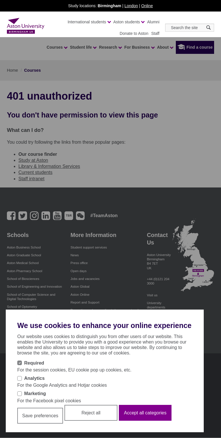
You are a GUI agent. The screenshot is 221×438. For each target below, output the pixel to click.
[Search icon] (208, 27)
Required (34, 363)
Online (147, 5)
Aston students (128, 22)
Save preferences (40, 415)
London (131, 5)
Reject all (90, 412)
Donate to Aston (134, 33)
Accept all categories (145, 412)
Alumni (153, 22)
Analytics (34, 378)
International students (89, 22)
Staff (155, 33)
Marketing (35, 393)
